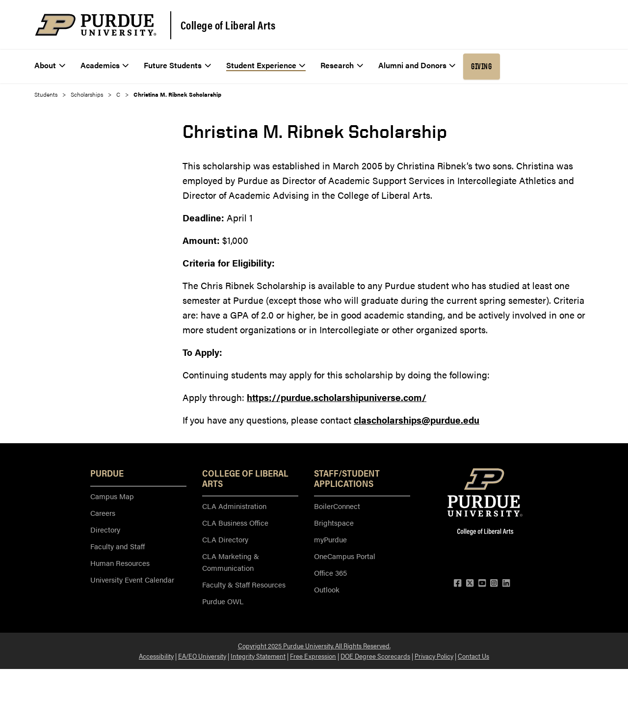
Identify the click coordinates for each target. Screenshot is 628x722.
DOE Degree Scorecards (375, 656)
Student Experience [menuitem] (266, 65)
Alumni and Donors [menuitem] (417, 65)
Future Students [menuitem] (177, 65)
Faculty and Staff (117, 546)
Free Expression (313, 656)
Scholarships (87, 94)
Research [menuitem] (341, 65)
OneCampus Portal (344, 556)
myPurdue (330, 539)
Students (45, 94)
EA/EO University (202, 656)
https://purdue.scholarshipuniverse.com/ (336, 397)
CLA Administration (234, 506)
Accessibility (156, 656)
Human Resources (120, 563)
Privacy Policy (434, 656)
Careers (102, 513)
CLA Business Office (235, 522)
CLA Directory (225, 539)
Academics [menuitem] (104, 65)
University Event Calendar (132, 579)
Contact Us (473, 656)
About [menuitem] (49, 65)
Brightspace (334, 522)
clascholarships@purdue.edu (416, 420)
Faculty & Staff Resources (244, 584)
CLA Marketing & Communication (230, 562)
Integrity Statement (258, 656)
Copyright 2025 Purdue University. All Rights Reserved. (314, 645)
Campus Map (112, 496)
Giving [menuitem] (481, 66)
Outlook (327, 589)
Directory (105, 529)
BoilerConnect (337, 506)
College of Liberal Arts (228, 25)
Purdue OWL (222, 601)
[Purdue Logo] (95, 25)
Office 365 (330, 572)
